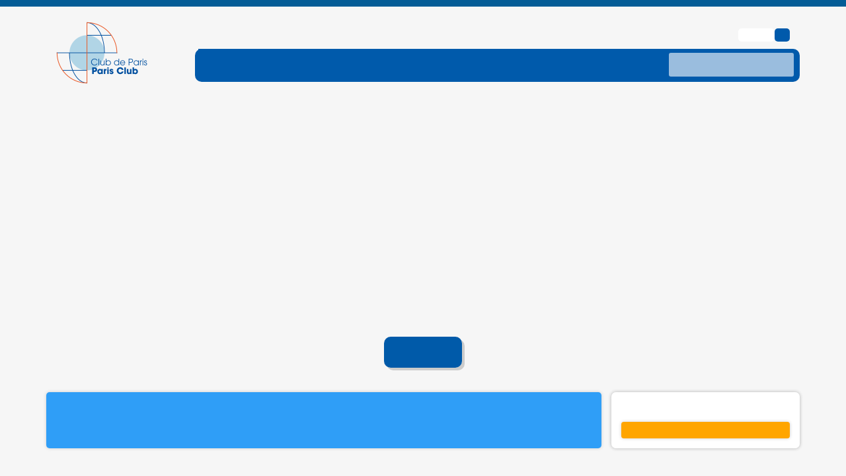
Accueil (423, 332)
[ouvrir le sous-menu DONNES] (577, 43)
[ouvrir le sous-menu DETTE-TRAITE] (385, 43)
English (758, 13)
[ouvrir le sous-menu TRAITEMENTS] (487, 43)
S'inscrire (705, 408)
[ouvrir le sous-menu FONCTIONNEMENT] (268, 43)
